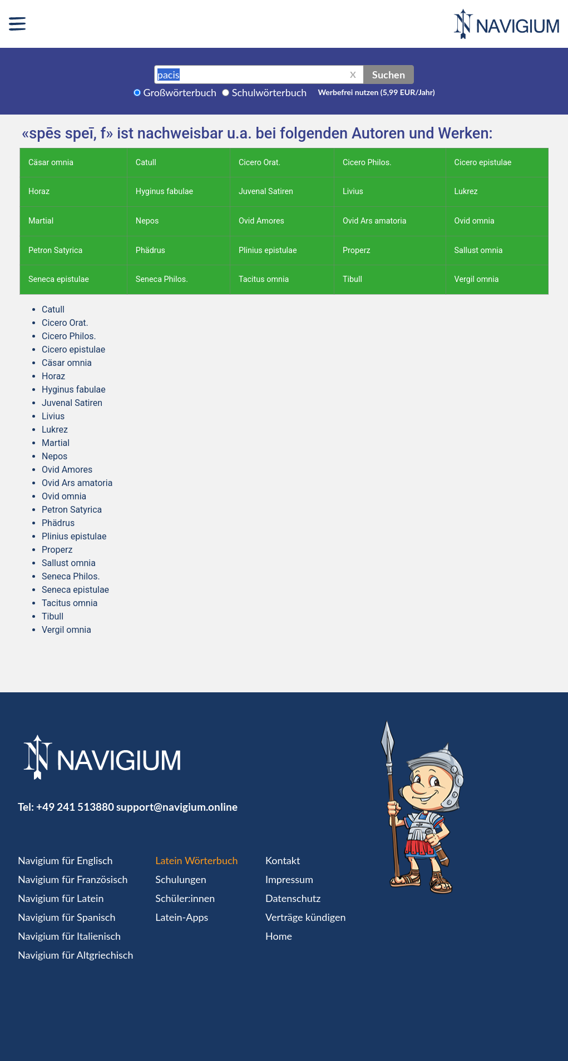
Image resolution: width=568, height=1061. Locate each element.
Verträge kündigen (305, 917)
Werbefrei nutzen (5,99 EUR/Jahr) (376, 92)
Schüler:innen (185, 898)
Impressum (289, 879)
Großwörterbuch (180, 92)
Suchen (388, 74)
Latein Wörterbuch (196, 860)
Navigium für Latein (60, 898)
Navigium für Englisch (65, 860)
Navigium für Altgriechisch (75, 955)
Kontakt (282, 860)
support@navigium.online (177, 806)
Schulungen (180, 879)
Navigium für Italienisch (69, 936)
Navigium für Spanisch (67, 917)
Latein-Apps (181, 917)
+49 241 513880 (75, 806)
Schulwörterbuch (269, 92)
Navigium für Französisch (73, 879)
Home (278, 936)
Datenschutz (292, 898)
